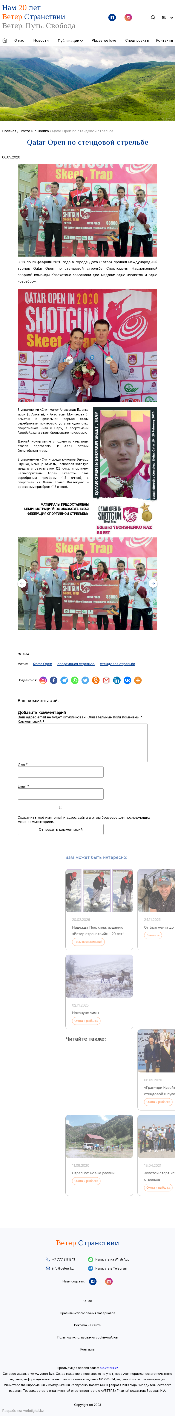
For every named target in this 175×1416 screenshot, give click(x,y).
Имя (23, 764)
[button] (153, 583)
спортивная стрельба (76, 664)
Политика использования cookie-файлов (87, 1337)
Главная (9, 131)
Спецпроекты (137, 40)
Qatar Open (42, 664)
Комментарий (31, 721)
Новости (41, 40)
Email (23, 786)
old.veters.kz (109, 1368)
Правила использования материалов (87, 1313)
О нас (19, 40)
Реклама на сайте (87, 1325)
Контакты (164, 40)
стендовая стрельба (117, 664)
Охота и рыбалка (34, 131)
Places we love (104, 40)
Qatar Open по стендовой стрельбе (82, 131)
